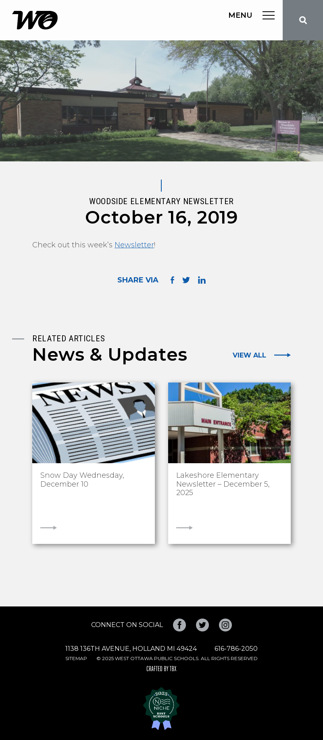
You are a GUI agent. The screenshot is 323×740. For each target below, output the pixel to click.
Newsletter (134, 244)
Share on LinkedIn (202, 280)
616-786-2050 (236, 648)
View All (249, 355)
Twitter (202, 625)
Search (303, 20)
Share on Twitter (186, 280)
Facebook (179, 625)
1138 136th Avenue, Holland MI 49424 (131, 648)
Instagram (225, 625)
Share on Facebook (172, 280)
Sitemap (76, 658)
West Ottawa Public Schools (35, 20)
